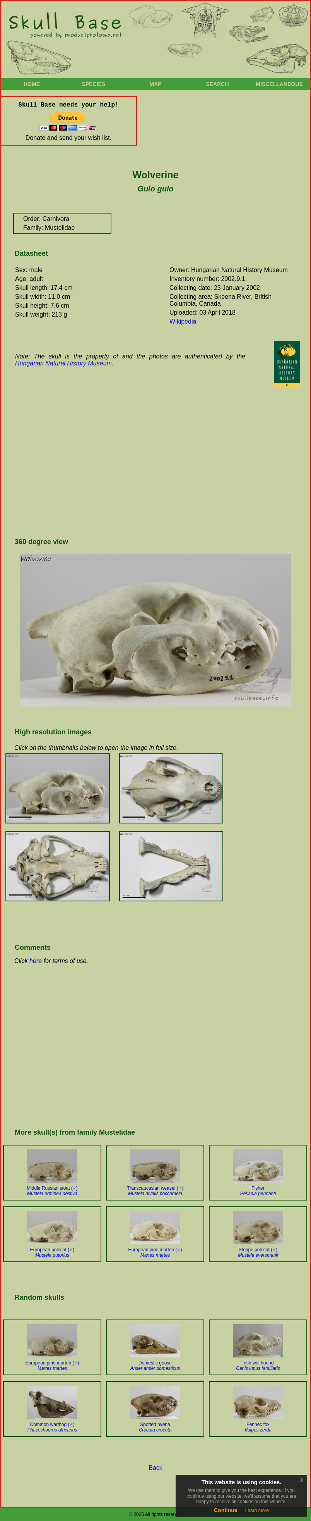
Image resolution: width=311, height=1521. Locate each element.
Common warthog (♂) (52, 1427)
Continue (226, 1510)
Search (217, 84)
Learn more (257, 1510)
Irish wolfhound (258, 1365)
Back (155, 1467)
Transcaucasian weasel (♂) (155, 1190)
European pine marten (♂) (52, 1365)
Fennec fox (258, 1427)
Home (32, 84)
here (35, 961)
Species (94, 84)
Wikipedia (182, 321)
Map (155, 84)
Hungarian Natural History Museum (63, 363)
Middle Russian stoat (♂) (52, 1190)
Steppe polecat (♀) (258, 1252)
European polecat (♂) (52, 1252)
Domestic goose (155, 1365)
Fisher (258, 1190)
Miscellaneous (279, 84)
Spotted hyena (155, 1427)
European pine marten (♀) (155, 1252)
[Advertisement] (120, 468)
